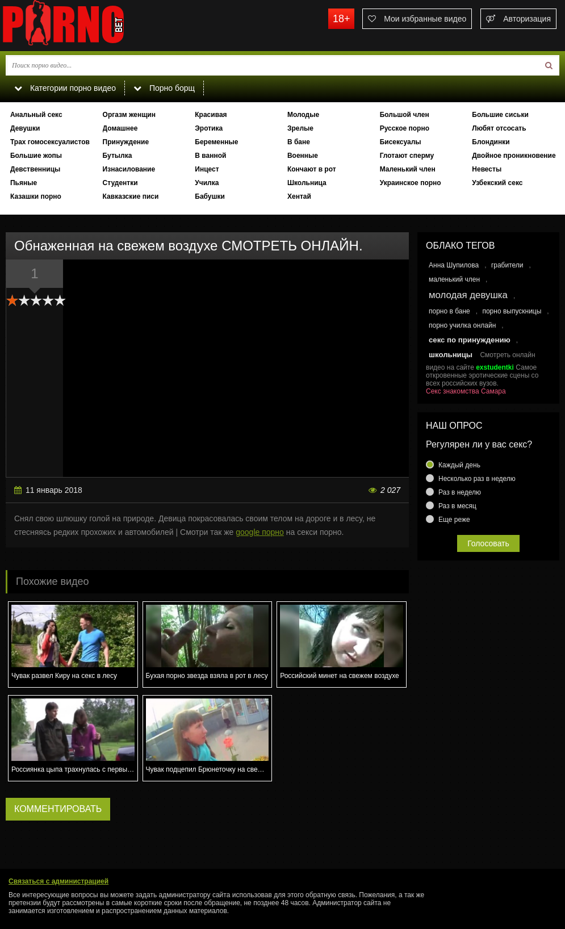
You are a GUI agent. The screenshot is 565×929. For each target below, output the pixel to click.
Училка (207, 183)
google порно (260, 532)
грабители (507, 265)
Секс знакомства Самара (466, 391)
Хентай (299, 196)
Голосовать (488, 543)
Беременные (216, 142)
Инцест (207, 169)
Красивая (211, 115)
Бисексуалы (400, 142)
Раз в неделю (459, 492)
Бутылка (117, 156)
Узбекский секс (497, 183)
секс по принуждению (469, 340)
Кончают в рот (311, 169)
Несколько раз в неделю (477, 479)
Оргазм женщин (129, 115)
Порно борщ (164, 88)
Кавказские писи (131, 196)
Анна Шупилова (454, 265)
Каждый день (459, 465)
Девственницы (35, 169)
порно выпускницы (511, 311)
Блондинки (490, 142)
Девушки (25, 128)
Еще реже (454, 520)
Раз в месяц (457, 506)
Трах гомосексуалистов (50, 142)
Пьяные (23, 183)
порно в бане (449, 311)
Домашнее (120, 128)
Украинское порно (410, 183)
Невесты (486, 169)
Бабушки (210, 196)
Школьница (307, 183)
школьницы (450, 354)
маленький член (454, 279)
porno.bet (85, 25)
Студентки (120, 183)
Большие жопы (36, 156)
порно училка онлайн (462, 325)
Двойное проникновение (513, 156)
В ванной (210, 156)
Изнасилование (129, 169)
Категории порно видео (65, 88)
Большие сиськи (500, 115)
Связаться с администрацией (58, 881)
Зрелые (300, 128)
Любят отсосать (499, 128)
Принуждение (126, 142)
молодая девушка (468, 295)
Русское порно (404, 128)
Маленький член (408, 169)
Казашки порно (35, 196)
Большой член (404, 115)
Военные (302, 156)
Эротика (209, 128)
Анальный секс (36, 115)
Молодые (303, 115)
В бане (298, 142)
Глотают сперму (407, 156)
